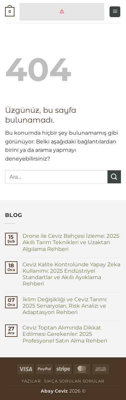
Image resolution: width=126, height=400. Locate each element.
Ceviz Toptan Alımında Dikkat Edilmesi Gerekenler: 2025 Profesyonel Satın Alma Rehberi (65, 334)
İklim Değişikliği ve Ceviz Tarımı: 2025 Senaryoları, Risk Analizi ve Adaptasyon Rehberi (65, 305)
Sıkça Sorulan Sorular (74, 381)
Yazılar (31, 381)
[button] (9, 11)
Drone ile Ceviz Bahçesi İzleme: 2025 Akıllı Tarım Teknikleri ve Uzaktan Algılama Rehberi (71, 242)
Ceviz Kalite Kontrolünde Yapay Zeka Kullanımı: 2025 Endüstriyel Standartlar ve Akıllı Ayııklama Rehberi (71, 274)
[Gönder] (114, 176)
